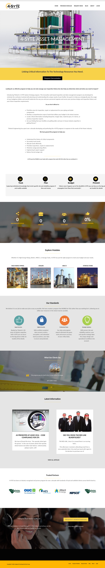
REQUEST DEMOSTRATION (76, 519)
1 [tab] (51, 387)
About (92, 5)
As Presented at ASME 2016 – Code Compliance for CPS (30, 436)
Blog (86, 5)
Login (98, 5)
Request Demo (78, 5)
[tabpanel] (52, 373)
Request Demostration (52, 78)
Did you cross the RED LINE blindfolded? (74, 436)
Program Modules (66, 5)
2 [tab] (54, 387)
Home (56, 5)
